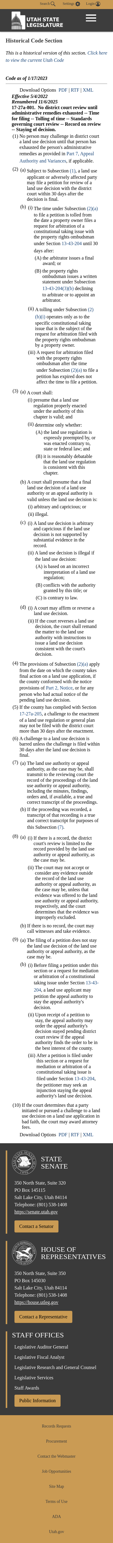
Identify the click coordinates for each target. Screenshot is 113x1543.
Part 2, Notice (59, 687)
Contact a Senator (36, 1226)
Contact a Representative (43, 1316)
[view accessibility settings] (71, 4)
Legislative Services (33, 1377)
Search (47, 4)
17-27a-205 (30, 713)
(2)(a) (92, 208)
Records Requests (56, 1426)
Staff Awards (26, 1387)
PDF (62, 90)
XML (88, 90)
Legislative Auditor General (41, 1346)
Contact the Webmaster (56, 1456)
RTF (75, 90)
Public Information (37, 1400)
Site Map (56, 1486)
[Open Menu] (91, 18)
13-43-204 (72, 243)
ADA (56, 1516)
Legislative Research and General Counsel (55, 1367)
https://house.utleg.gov (36, 1302)
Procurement (56, 1441)
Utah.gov (56, 1531)
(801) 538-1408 (52, 1204)
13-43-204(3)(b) (58, 288)
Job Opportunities (56, 1471)
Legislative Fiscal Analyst (39, 1357)
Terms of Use (56, 1501)
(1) (73, 170)
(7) (60, 827)
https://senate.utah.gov (36, 1211)
